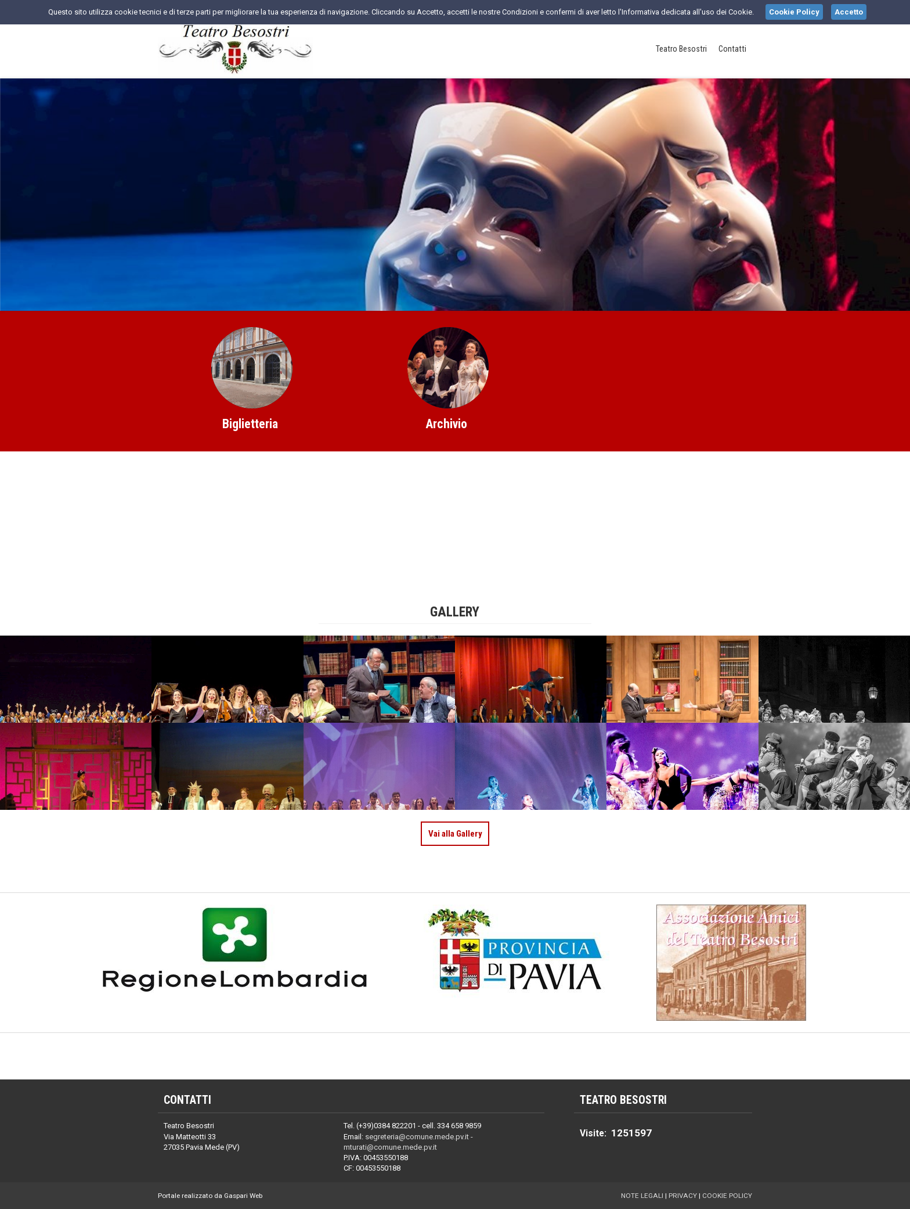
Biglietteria (250, 423)
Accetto (849, 12)
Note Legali (642, 1196)
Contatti (732, 49)
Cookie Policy (727, 1196)
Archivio (447, 423)
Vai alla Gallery (455, 833)
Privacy (683, 1196)
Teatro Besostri (681, 49)
